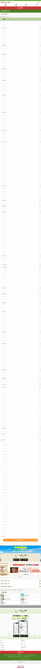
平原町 (40, 331)
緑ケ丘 (40, 384)
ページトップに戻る (20, 606)
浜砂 (40, 440)
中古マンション (23, 642)
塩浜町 (40, 200)
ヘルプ (20, 659)
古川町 (40, 343)
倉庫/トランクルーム (24, 649)
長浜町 (40, 288)
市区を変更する (5, 14)
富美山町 (40, 267)
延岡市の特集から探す (5, 583)
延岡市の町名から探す (5, 580)
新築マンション (3, 642)
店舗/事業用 (3, 649)
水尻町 (40, 378)
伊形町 (40, 45)
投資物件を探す (23, 647)
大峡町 (40, 68)
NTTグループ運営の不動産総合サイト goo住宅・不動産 (7, 0)
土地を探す (2, 647)
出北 (40, 434)
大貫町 (40, 80)
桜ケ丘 (40, 185)
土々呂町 (40, 264)
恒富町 (40, 255)
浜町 (40, 311)
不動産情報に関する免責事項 (12, 656)
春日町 (40, 112)
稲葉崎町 (40, 54)
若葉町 (40, 428)
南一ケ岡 (40, 387)
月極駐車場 (23, 640)
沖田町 (40, 95)
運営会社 (27, 659)
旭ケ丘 (40, 28)
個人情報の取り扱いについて (20, 656)
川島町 (40, 130)
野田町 (40, 302)
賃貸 (1, 640)
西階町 (40, 293)
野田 (40, 536)
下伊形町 (40, 206)
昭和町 (40, 212)
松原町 (40, 369)
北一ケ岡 (40, 142)
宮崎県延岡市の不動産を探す (7, 586)
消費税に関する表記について (28, 656)
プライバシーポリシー (15, 659)
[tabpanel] (20, 569)
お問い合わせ (23, 659)
